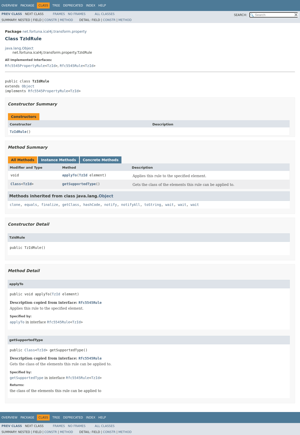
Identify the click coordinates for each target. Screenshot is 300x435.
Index (91, 5)
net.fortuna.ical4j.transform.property (54, 31)
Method (66, 20)
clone (15, 205)
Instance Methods (58, 160)
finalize (49, 205)
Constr (50, 20)
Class (15, 184)
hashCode (91, 205)
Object (28, 86)
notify (110, 205)
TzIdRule (18, 132)
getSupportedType (79, 184)
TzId (51, 66)
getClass (70, 205)
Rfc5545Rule (71, 66)
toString (152, 205)
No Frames (77, 14)
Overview (9, 5)
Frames (59, 14)
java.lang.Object (19, 48)
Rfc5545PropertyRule (25, 66)
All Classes (104, 14)
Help (102, 5)
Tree (56, 5)
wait (169, 205)
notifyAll (130, 205)
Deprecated (73, 5)
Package (27, 5)
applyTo (69, 175)
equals (30, 205)
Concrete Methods (101, 160)
